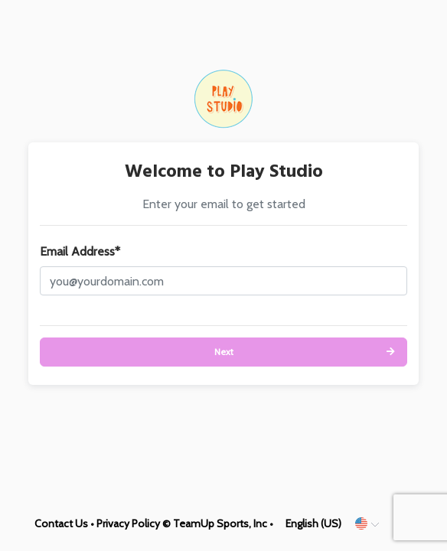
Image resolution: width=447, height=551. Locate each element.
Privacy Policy (128, 523)
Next (223, 351)
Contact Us (61, 523)
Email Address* (80, 251)
